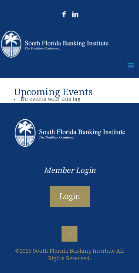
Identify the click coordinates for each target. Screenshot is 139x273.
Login (69, 196)
